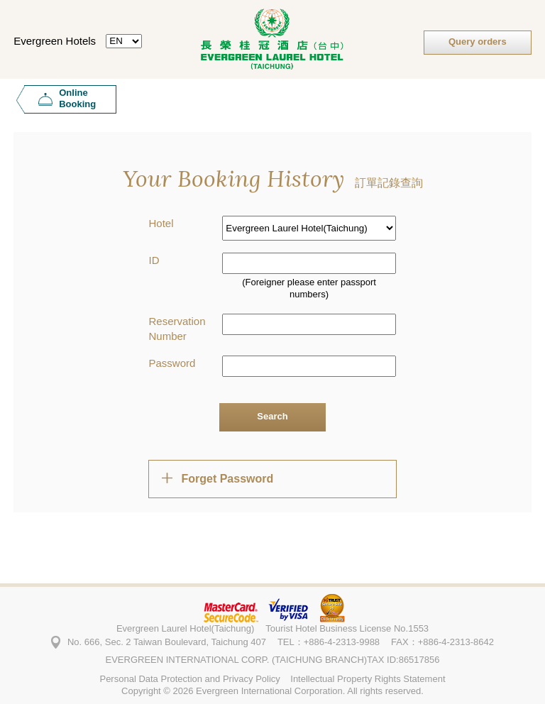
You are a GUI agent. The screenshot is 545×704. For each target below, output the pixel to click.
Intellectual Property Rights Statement (367, 678)
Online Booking (77, 98)
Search (272, 416)
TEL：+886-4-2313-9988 (328, 642)
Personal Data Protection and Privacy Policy (189, 678)
